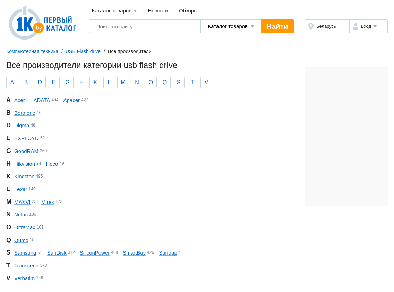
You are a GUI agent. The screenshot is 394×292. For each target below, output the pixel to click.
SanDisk (57, 253)
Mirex (47, 202)
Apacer (71, 100)
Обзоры (188, 11)
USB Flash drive (83, 51)
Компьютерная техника (32, 51)
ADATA (42, 100)
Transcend (26, 265)
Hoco (52, 164)
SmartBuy (134, 253)
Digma (21, 125)
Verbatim (24, 278)
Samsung (25, 253)
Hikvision (24, 164)
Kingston (24, 176)
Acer (19, 100)
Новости (158, 11)
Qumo (21, 240)
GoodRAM (26, 151)
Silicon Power (95, 253)
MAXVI (22, 202)
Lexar (20, 189)
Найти (277, 26)
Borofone (24, 113)
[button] (368, 26)
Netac (21, 214)
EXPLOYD (26, 138)
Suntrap (168, 253)
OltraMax (24, 227)
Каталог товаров (114, 11)
